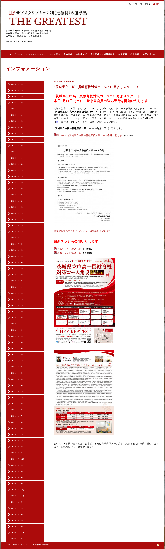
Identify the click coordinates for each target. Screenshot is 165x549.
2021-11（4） (17, 361)
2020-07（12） (18, 459)
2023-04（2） (17, 256)
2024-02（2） (17, 201)
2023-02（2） (17, 268)
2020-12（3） (17, 428)
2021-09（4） (17, 373)
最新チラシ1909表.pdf (69, 249)
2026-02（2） (17, 96)
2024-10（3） (17, 164)
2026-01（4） (17, 103)
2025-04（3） (17, 139)
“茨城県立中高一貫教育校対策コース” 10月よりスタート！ (96, 87)
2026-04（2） (17, 84)
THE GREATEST (21, 545)
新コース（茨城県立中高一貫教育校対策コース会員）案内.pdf (90, 135)
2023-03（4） (17, 262)
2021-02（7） (17, 416)
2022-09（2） (17, 299)
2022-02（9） (17, 342)
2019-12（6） (17, 502)
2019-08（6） (17, 526)
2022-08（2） (17, 305)
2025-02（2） (17, 146)
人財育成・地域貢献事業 (102, 54)
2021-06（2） (17, 391)
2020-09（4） (17, 447)
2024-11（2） (17, 158)
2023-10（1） (17, 225)
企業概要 (122, 54)
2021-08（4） (17, 379)
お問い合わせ (149, 54)
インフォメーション (36, 54)
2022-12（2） (17, 281)
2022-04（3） (17, 330)
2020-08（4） (17, 453)
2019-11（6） (17, 508)
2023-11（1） (17, 219)
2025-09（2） (17, 121)
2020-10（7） (17, 440)
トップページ (15, 54)
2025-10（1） (17, 115)
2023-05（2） (17, 250)
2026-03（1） (17, 90)
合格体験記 (81, 54)
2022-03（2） (17, 336)
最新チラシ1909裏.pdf (69, 253)
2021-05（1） (17, 397)
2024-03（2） (17, 195)
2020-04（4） (17, 477)
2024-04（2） (17, 189)
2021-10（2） (17, 367)
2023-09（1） (17, 232)
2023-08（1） (17, 238)
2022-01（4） (17, 348)
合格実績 (68, 54)
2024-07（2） (17, 182)
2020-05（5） (17, 471)
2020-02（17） (18, 490)
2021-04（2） (17, 404)
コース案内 (54, 54)
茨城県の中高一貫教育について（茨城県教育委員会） (82, 230)
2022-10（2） (17, 293)
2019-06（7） (17, 539)
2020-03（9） (17, 483)
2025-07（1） (17, 133)
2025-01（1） (17, 152)
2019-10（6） (17, 514)
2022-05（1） (17, 324)
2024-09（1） (17, 170)
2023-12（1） (17, 213)
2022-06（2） (17, 318)
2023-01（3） (17, 275)
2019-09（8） (17, 520)
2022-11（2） (17, 287)
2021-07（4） (17, 385)
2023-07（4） (17, 244)
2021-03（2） (17, 410)
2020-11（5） (17, 434)
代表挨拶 (134, 54)
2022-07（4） (17, 311)
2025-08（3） (17, 127)
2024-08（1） (17, 176)
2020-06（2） (17, 465)
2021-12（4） (17, 354)
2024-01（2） (17, 207)
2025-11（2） (17, 109)
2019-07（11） (18, 533)
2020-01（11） (18, 496)
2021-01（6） (17, 422)
